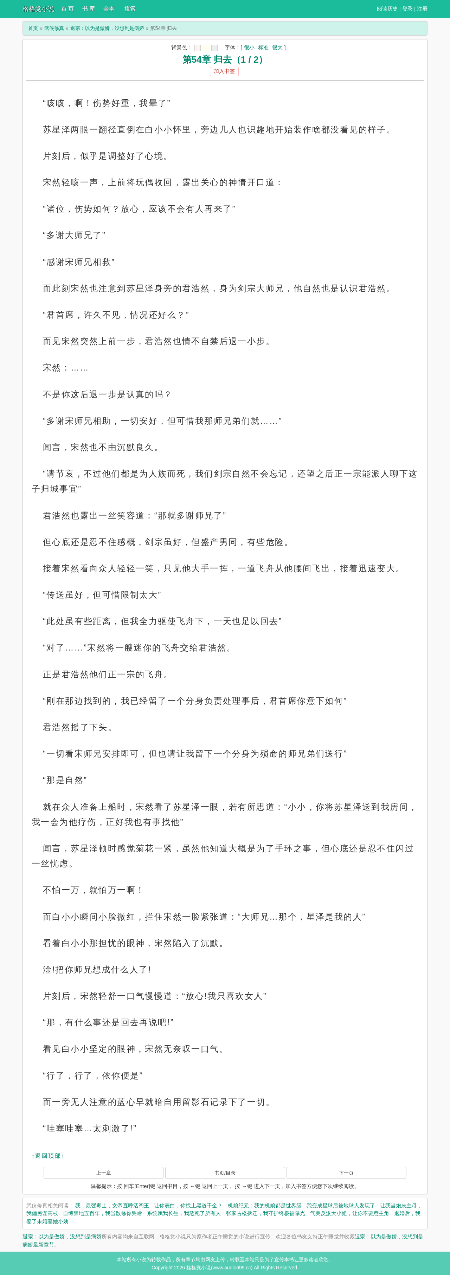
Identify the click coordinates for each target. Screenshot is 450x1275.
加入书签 (224, 71)
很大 (277, 47)
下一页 (346, 1173)
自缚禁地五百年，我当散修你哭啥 (102, 1213)
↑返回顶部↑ (48, 1156)
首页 (33, 28)
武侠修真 (54, 28)
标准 (263, 47)
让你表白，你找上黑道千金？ (188, 1205)
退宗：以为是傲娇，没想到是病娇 (107, 28)
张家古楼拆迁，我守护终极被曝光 (265, 1213)
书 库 (88, 9)
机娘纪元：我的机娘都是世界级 (265, 1205)
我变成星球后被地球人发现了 (341, 1205)
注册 (422, 9)
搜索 (130, 9)
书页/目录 (225, 1173)
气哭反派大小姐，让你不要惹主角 (349, 1213)
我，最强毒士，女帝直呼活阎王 (112, 1205)
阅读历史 (387, 9)
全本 (109, 9)
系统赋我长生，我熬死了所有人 (184, 1213)
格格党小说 (38, 8)
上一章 (103, 1173)
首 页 (67, 9)
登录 (407, 9)
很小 (249, 47)
